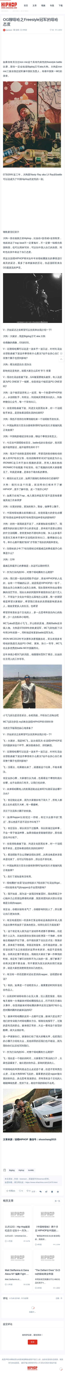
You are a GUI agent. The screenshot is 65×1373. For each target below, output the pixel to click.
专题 (52, 5)
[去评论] (61, 353)
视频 (43, 5)
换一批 (57, 1201)
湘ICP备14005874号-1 (30, 1363)
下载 (61, 5)
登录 (32, 1342)
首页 (26, 5)
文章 (35, 5)
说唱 (17, 30)
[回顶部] (61, 359)
